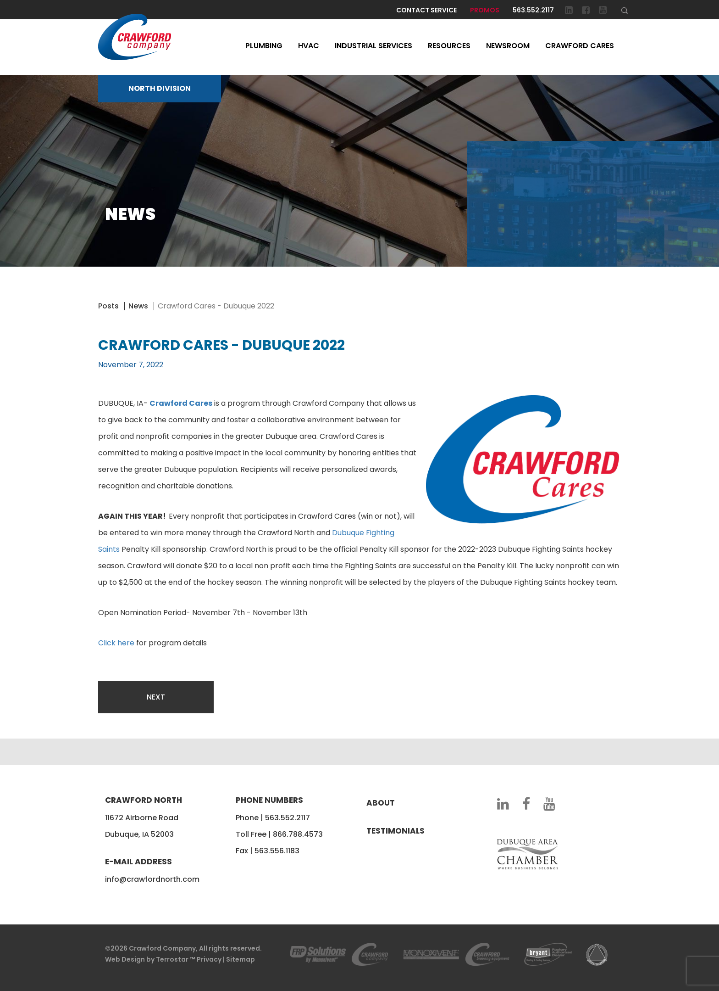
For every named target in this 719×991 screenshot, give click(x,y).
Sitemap (240, 959)
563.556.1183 (276, 850)
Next (156, 697)
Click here (116, 643)
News (138, 306)
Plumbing (263, 45)
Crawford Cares (579, 45)
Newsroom (508, 45)
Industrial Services (373, 45)
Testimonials (395, 830)
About (380, 802)
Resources (449, 45)
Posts (108, 306)
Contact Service (426, 10)
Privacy (209, 959)
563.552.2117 (533, 10)
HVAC (308, 45)
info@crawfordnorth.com (152, 879)
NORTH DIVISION (159, 88)
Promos (484, 10)
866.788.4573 (298, 834)
